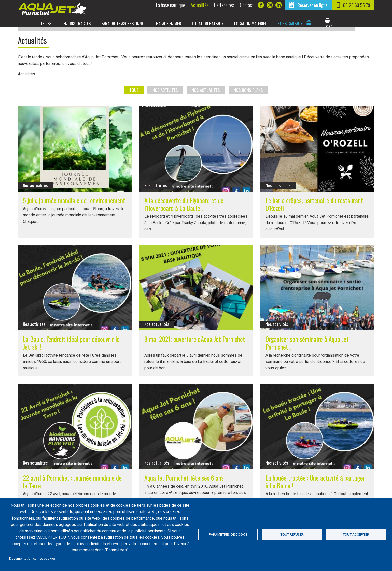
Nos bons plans (248, 93)
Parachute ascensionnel (133, 23)
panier (339, 25)
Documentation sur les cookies (32, 558)
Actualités (199, 5)
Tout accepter (356, 534)
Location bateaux (219, 23)
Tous (134, 93)
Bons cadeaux (301, 23)
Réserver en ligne (312, 5)
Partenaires (224, 5)
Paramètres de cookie (228, 534)
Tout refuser (292, 534)
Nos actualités (206, 93)
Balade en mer (179, 23)
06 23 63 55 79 (356, 5)
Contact (247, 5)
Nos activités (165, 93)
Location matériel (261, 23)
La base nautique (170, 5)
